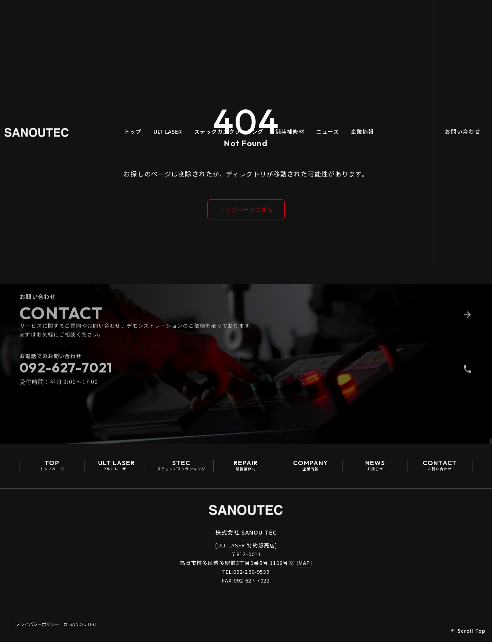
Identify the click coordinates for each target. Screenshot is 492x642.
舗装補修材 (296, 20)
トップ (139, 20)
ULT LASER (174, 20)
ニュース (334, 20)
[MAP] (304, 564)
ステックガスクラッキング (235, 20)
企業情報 (368, 20)
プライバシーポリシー (70, 622)
